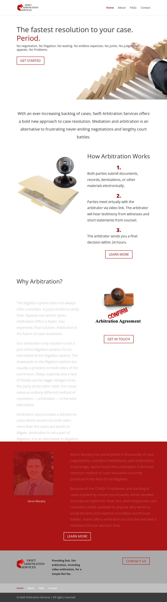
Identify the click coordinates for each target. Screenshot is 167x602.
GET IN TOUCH (118, 339)
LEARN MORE (119, 254)
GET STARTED (30, 60)
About (122, 8)
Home (110, 8)
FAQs (133, 8)
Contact (145, 8)
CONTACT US (136, 561)
